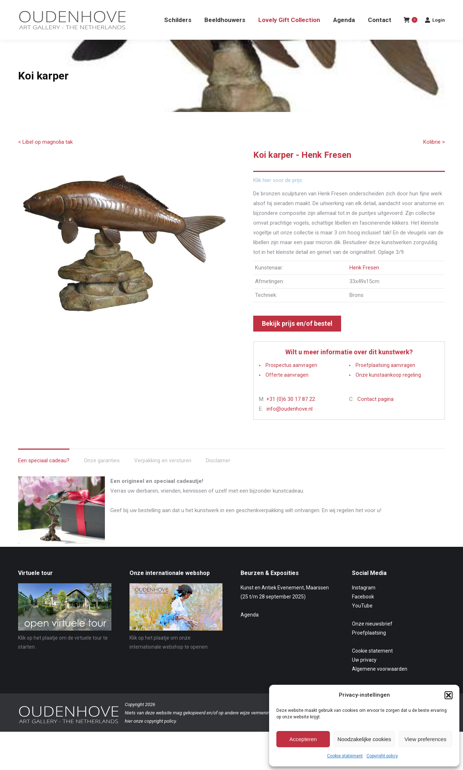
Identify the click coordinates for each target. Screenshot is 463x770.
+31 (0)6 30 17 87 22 (290, 412)
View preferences (425, 739)
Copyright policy (382, 755)
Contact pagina (375, 412)
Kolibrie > (434, 155)
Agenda (250, 628)
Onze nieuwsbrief (372, 637)
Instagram (363, 601)
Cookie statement (345, 755)
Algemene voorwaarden (379, 682)
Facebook (363, 610)
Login (435, 33)
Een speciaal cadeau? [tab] (43, 473)
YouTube (362, 619)
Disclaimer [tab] (218, 473)
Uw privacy (364, 673)
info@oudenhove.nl (290, 422)
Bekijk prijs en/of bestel (297, 336)
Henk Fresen (364, 280)
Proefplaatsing (369, 646)
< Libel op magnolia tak (45, 155)
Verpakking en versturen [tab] (162, 473)
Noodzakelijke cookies (364, 739)
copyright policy (160, 734)
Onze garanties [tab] (102, 473)
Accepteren (303, 739)
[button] (448, 695)
